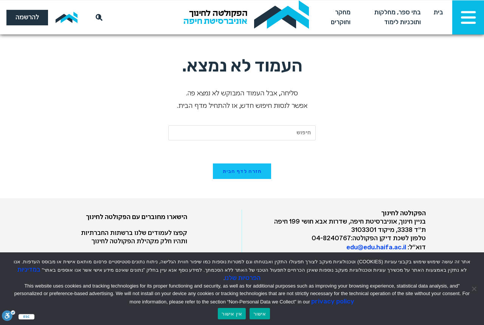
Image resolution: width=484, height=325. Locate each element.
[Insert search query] (242, 132)
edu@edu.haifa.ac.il (376, 247)
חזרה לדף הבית (242, 171)
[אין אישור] (474, 288)
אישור (259, 314)
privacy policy (332, 301)
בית (438, 12)
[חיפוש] (97, 17)
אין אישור (232, 314)
